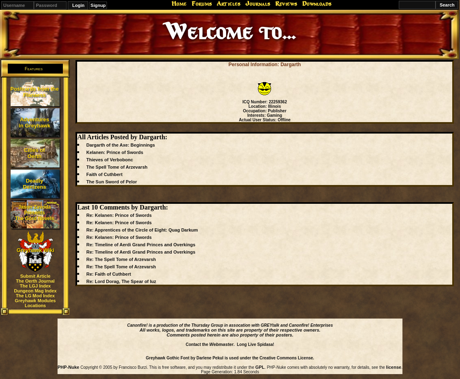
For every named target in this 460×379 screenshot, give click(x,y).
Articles (228, 3)
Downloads (316, 3)
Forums (201, 3)
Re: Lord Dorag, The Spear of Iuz (121, 281)
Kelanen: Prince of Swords (114, 152)
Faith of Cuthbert (104, 174)
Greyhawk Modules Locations (35, 303)
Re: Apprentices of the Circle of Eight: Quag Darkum (142, 229)
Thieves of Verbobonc (109, 159)
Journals (257, 3)
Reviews (286, 3)
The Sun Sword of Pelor (111, 181)
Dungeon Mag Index (35, 290)
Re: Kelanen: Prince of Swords (118, 215)
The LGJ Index (35, 285)
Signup (98, 5)
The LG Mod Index (35, 295)
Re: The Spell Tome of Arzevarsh (121, 259)
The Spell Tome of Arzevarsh (116, 167)
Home (179, 3)
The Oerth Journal (35, 281)
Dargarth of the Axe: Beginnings (120, 145)
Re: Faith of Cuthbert (108, 274)
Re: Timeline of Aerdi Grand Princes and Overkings (140, 244)
